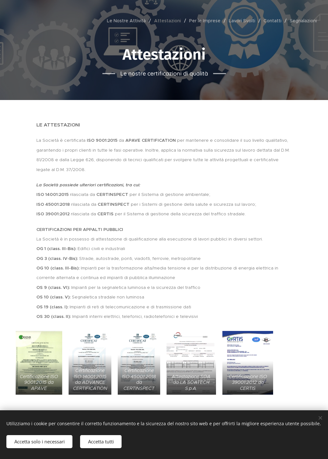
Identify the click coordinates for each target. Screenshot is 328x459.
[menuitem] (128, 21)
